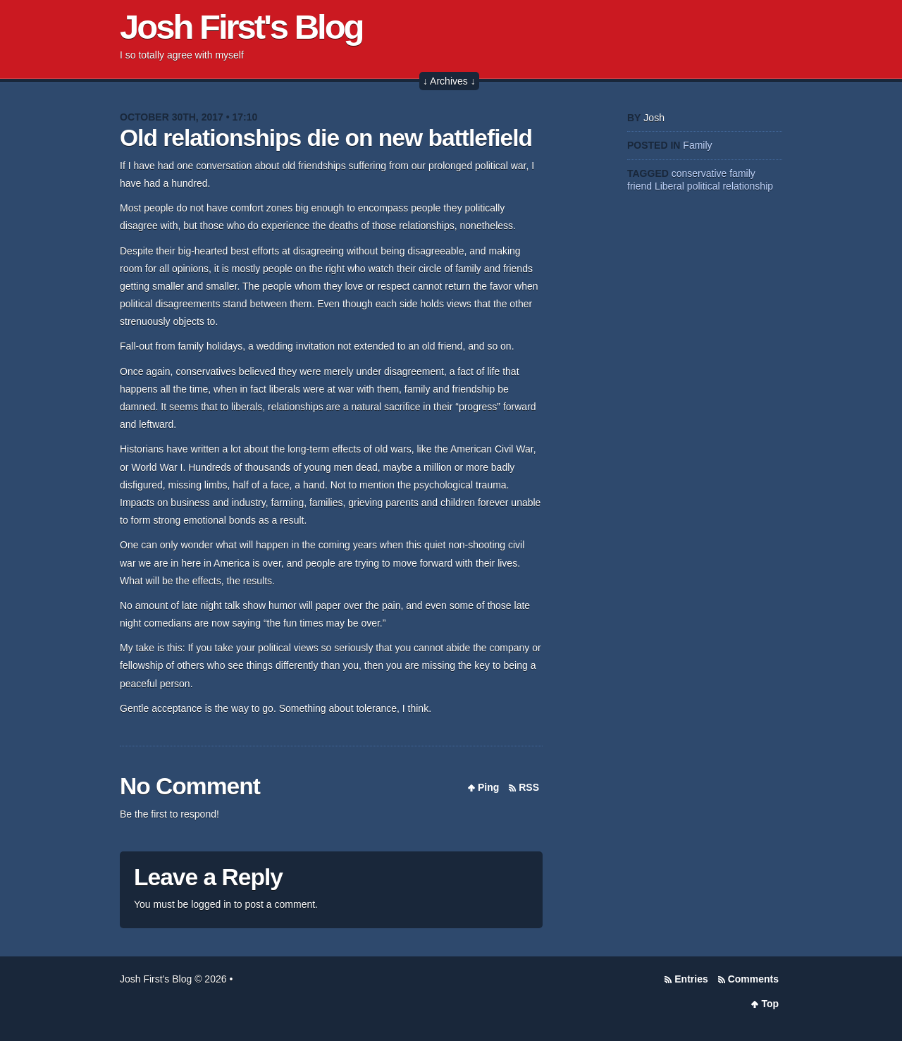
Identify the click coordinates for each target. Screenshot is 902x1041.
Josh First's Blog (241, 27)
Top (770, 1003)
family (742, 173)
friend (639, 186)
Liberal (669, 186)
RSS (529, 787)
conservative (699, 173)
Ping (488, 787)
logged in (211, 904)
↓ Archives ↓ (449, 81)
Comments (753, 979)
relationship (747, 186)
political (703, 186)
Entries (691, 979)
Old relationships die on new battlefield (326, 138)
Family (697, 145)
